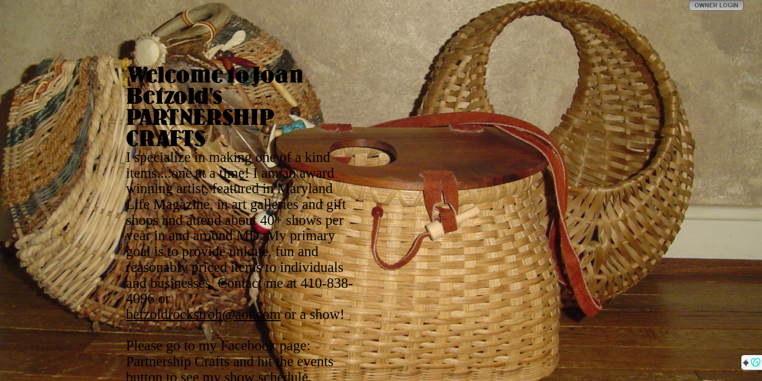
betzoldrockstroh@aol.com (203, 314)
